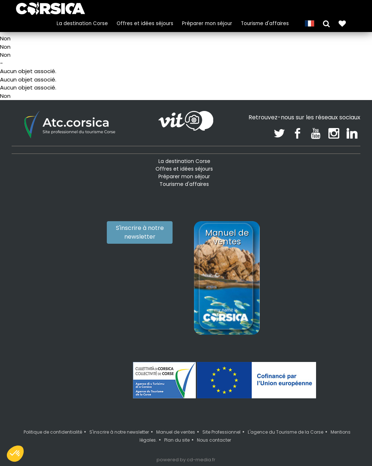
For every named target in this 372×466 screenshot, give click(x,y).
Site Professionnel (221, 432)
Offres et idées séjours (144, 23)
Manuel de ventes (175, 432)
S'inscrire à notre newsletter (140, 232)
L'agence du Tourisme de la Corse (285, 432)
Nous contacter (214, 440)
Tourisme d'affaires (264, 23)
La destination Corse (81, 23)
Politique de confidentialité (53, 432)
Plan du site (177, 440)
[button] (325, 23)
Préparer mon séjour (206, 23)
